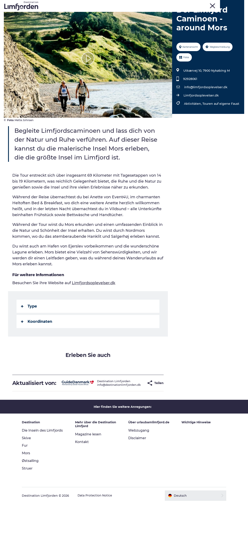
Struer (227, 4)
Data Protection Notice (97, 526)
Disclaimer (137, 468)
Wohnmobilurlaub (101, 18)
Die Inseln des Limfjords (44, 461)
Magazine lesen (89, 465)
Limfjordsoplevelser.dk (201, 120)
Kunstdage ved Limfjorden (106, 14)
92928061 (190, 103)
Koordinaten (37, 345)
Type (29, 330)
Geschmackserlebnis (168, 14)
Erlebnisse (71, 14)
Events (140, 14)
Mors (216, 4)
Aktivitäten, (193, 128)
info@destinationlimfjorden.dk (108, 412)
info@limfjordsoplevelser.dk (205, 111)
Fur (196, 4)
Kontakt (83, 472)
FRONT (239, 4)
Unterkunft (130, 18)
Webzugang (138, 461)
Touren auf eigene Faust (220, 128)
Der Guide (154, 18)
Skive (205, 4)
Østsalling (32, 491)
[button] (135, 410)
